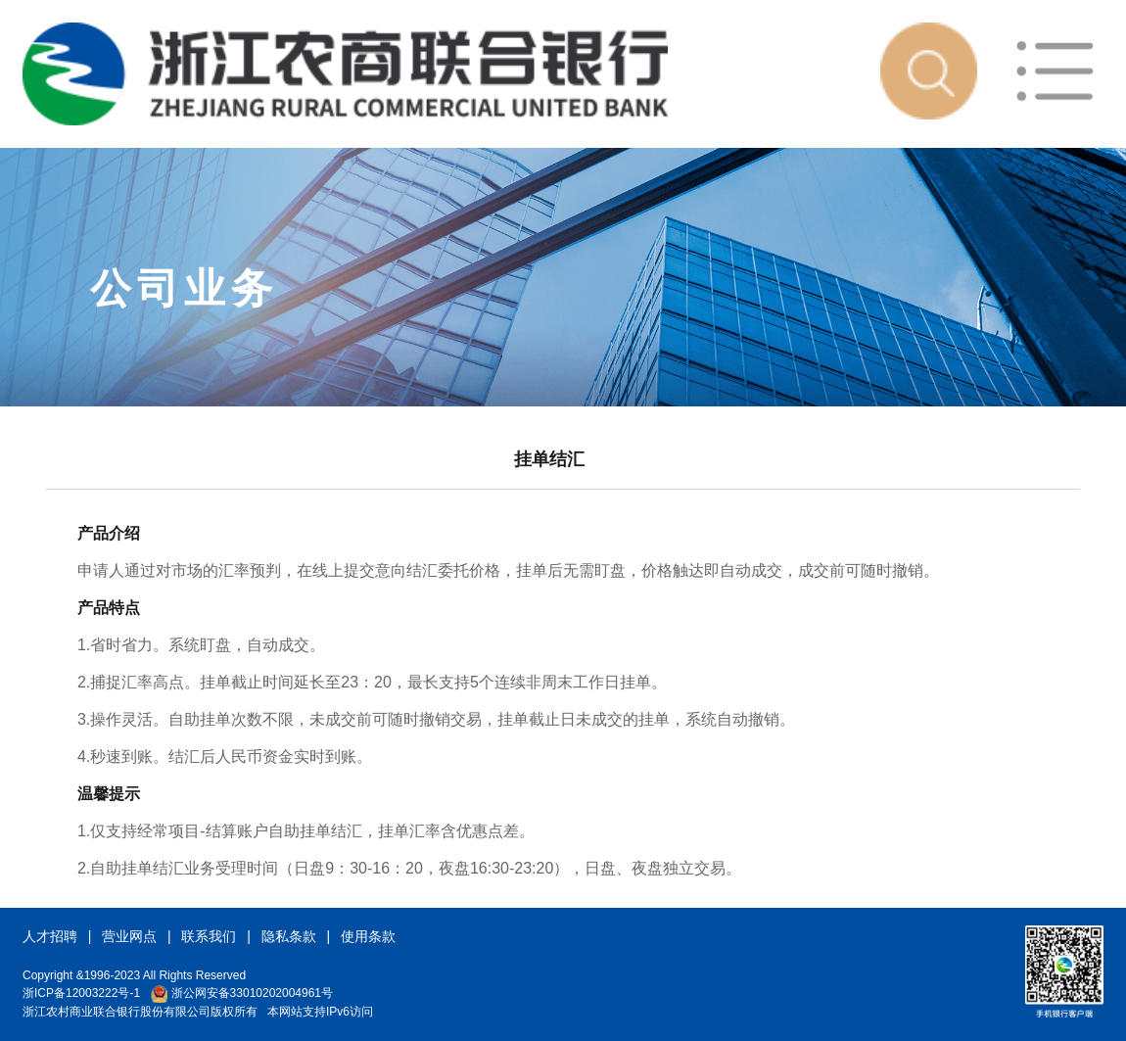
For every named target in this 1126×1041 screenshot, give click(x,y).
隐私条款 (288, 936)
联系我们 (208, 936)
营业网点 (129, 936)
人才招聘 (50, 936)
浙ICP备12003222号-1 (81, 993)
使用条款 (368, 936)
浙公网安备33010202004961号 (242, 993)
